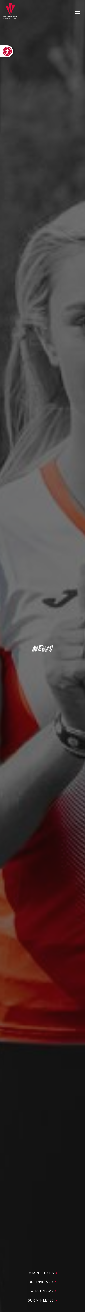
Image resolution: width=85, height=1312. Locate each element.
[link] (6, 51)
